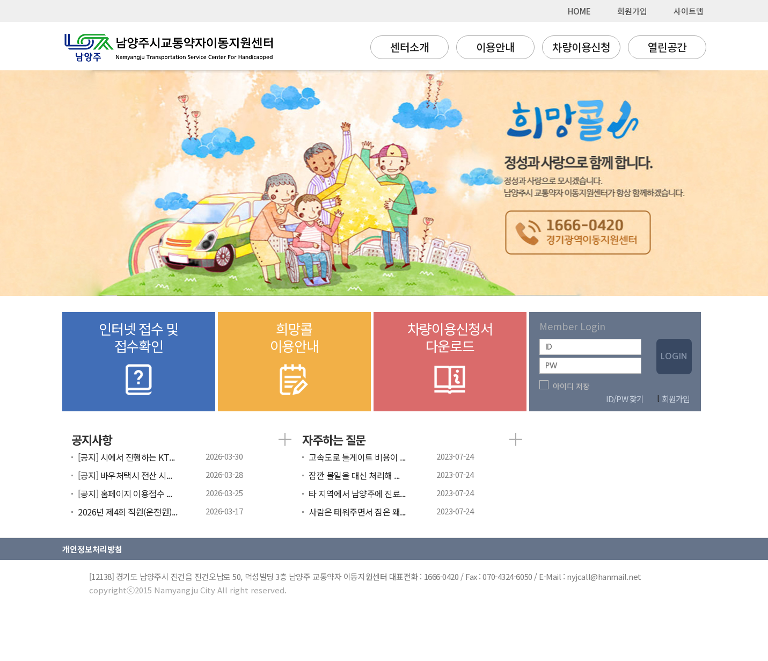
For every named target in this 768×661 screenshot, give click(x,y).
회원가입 (632, 11)
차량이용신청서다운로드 (450, 359)
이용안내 (495, 47)
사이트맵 (689, 11)
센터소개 (409, 47)
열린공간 (667, 47)
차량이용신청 (581, 47)
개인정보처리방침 (92, 549)
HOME (579, 11)
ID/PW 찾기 (625, 398)
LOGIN (674, 356)
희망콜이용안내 (294, 359)
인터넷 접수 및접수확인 (139, 359)
